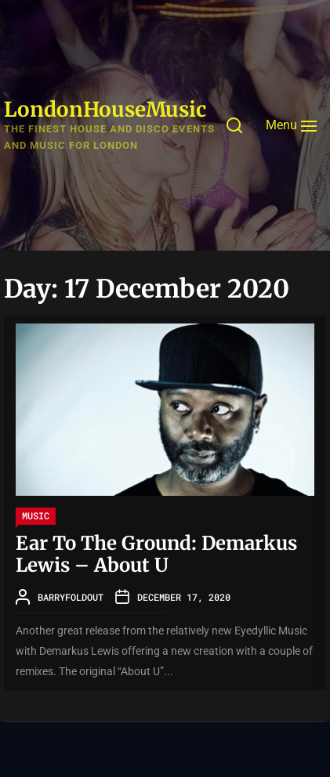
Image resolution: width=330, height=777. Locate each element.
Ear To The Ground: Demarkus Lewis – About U (156, 554)
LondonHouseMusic (105, 109)
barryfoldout (70, 597)
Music (35, 515)
